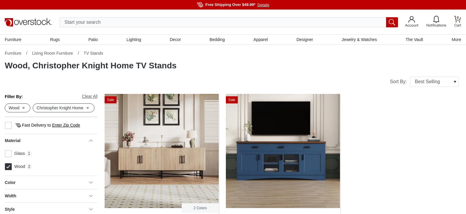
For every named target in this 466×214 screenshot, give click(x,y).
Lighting (134, 39)
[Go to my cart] (457, 22)
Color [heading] (49, 182)
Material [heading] (49, 140)
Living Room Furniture (52, 53)
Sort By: (424, 82)
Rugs (55, 39)
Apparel (261, 39)
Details (263, 5)
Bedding (217, 39)
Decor (175, 39)
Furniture (13, 39)
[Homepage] (28, 22)
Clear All (89, 96)
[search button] (392, 22)
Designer (304, 39)
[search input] (228, 22)
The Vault (414, 39)
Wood (15, 166)
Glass (15, 153)
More (456, 39)
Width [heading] (49, 195)
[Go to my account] (411, 22)
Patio (93, 39)
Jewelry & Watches (359, 39)
